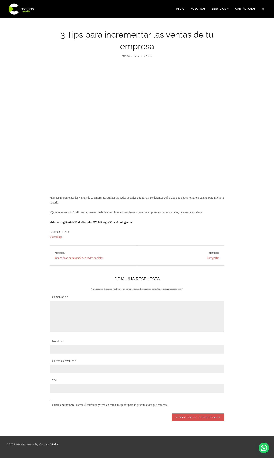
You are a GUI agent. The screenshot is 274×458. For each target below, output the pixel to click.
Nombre (58, 341)
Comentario (60, 297)
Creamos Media (48, 444)
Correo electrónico (64, 360)
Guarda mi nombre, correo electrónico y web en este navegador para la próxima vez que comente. (110, 404)
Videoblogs (56, 236)
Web (54, 380)
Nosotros (198, 9)
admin (148, 56)
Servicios (219, 9)
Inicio (180, 9)
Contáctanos (245, 9)
